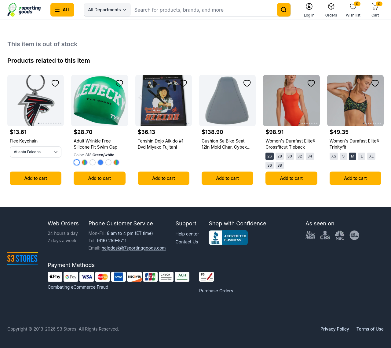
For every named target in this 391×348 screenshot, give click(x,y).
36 (269, 165)
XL (371, 156)
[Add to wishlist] (55, 83)
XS (333, 156)
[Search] (284, 10)
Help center (187, 233)
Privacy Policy (334, 328)
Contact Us (187, 241)
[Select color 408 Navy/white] (93, 162)
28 (279, 156)
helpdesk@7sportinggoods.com (134, 247)
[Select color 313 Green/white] (77, 162)
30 (289, 156)
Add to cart (35, 178)
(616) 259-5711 (111, 240)
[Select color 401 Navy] (85, 162)
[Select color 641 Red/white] (108, 162)
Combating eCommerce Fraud (78, 287)
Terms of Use (370, 328)
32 (300, 156)
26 (269, 156)
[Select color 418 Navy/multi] (116, 162)
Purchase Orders (216, 290)
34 (310, 156)
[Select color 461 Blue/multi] (100, 162)
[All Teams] (35, 151)
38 (279, 165)
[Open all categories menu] (62, 10)
